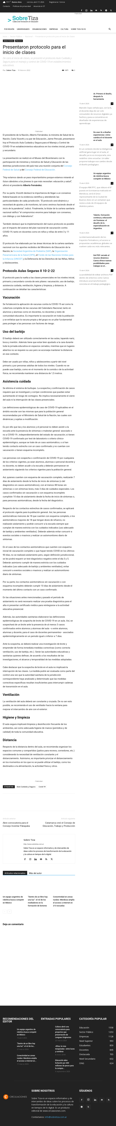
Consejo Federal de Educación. (40, 169)
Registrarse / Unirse (57, 2)
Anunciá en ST (39, 6)
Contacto (6, 6)
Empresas (53, 29)
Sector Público (16, 36)
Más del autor (35, 873)
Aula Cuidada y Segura (26, 787)
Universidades (23, 29)
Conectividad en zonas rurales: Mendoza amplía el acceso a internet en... (27, 1058)
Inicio (5, 36)
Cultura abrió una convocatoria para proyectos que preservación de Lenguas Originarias (63, 1032)
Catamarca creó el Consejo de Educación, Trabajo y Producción (59, 824)
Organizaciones (39, 29)
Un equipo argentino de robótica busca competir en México (13, 900)
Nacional (29, 36)
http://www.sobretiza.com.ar (34, 844)
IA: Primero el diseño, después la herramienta (102, 96)
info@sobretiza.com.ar (56, 1117)
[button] (109, 29)
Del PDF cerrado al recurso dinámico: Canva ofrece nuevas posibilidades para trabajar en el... (102, 260)
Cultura (64, 29)
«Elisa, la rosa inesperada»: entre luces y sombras (65, 1049)
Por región (9, 29)
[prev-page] (5, 911)
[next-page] (9, 911)
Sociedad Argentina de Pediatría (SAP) (32, 251)
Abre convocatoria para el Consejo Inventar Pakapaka (16, 824)
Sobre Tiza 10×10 (78, 29)
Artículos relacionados (15, 873)
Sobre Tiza (10, 70)
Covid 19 (42, 787)
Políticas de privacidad (22, 6)
